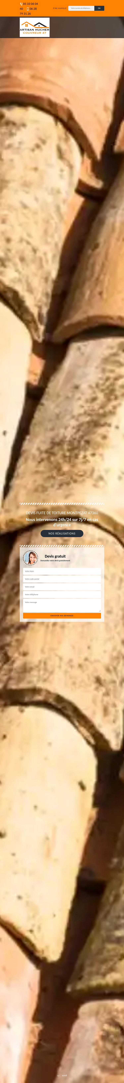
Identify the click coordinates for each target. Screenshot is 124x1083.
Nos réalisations (61, 533)
